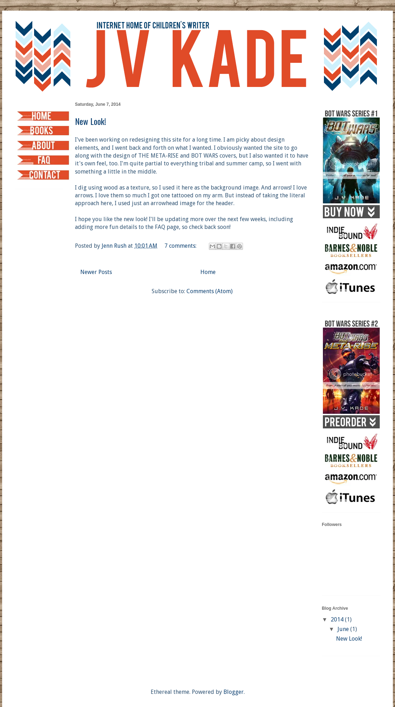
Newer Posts (96, 272)
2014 (338, 619)
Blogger (233, 692)
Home (208, 272)
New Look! (90, 121)
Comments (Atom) (209, 291)
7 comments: (181, 245)
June (343, 629)
